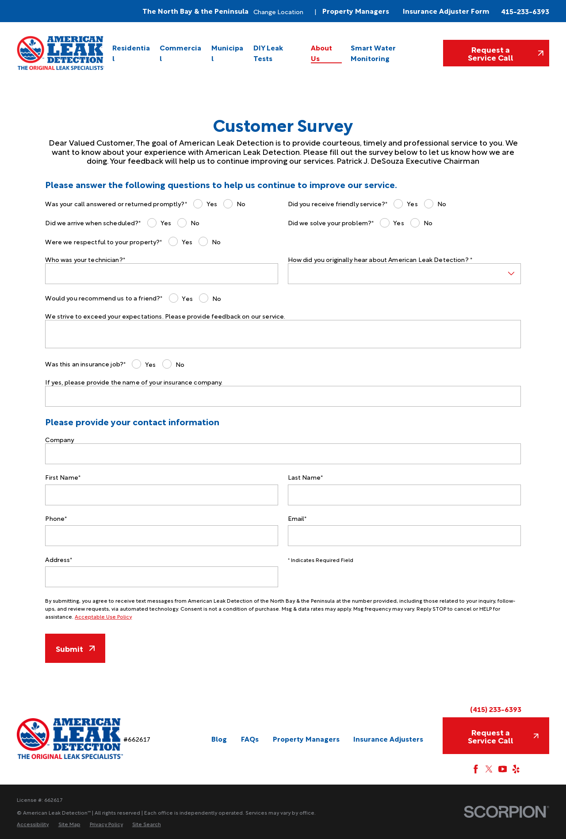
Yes (212, 203)
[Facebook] (475, 769)
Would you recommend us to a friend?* (103, 298)
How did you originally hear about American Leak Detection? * (380, 259)
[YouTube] (502, 769)
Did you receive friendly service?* (338, 204)
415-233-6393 (525, 11)
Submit (75, 648)
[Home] (61, 53)
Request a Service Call (505, 53)
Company (59, 439)
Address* (58, 559)
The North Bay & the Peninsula (195, 11)
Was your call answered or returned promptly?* (116, 204)
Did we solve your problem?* (331, 223)
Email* (297, 518)
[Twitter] (489, 769)
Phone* (56, 518)
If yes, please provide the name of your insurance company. (133, 382)
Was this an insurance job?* (85, 364)
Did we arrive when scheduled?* (93, 223)
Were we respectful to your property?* (103, 242)
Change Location (278, 11)
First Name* (62, 477)
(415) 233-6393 (495, 709)
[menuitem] (131, 52)
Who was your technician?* (85, 259)
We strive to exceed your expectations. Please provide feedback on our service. (165, 316)
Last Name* (305, 477)
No (241, 203)
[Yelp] (516, 769)
